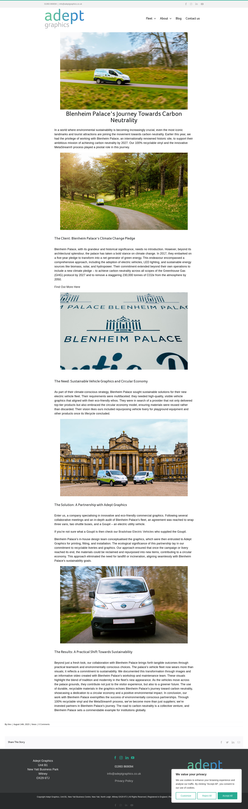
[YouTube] (132, 757)
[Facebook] (115, 757)
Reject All (206, 795)
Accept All (227, 795)
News (34, 724)
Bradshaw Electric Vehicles (136, 531)
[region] (206, 786)
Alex (9, 724)
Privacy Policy (124, 780)
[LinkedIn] (127, 757)
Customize (186, 795)
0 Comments (44, 724)
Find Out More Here (67, 287)
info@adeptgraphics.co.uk (70, 4)
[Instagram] (121, 757)
